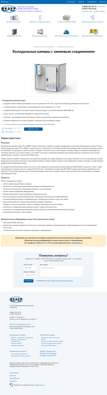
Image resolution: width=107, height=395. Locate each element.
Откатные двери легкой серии (51, 343)
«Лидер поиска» (39, 385)
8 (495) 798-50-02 (89, 9)
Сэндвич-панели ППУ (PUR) (67, 22)
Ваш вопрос (44, 264)
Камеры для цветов (17, 345)
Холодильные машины (18, 351)
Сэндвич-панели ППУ (48, 355)
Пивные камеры (16, 343)
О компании (71, 2)
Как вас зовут (28, 264)
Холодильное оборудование (43, 46)
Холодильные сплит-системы (20, 356)
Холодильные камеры (14, 22)
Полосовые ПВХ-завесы (49, 345)
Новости (81, 2)
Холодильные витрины (39, 36)
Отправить (28, 280)
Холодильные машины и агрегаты (92, 22)
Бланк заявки (9, 132)
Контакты (103, 2)
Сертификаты (91, 2)
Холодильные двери (47, 335)
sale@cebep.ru (77, 243)
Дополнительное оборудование (92, 36)
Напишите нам (87, 11)
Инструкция (9, 128)
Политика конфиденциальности (20, 324)
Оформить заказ (33, 129)
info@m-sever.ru (101, 6)
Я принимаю (55, 280)
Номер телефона (29, 272)
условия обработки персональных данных (59, 280)
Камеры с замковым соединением (22, 337)
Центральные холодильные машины (67, 36)
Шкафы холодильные (14, 36)
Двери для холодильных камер (40, 22)
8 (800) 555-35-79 (89, 7)
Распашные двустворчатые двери (52, 341)
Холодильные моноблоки (19, 354)
